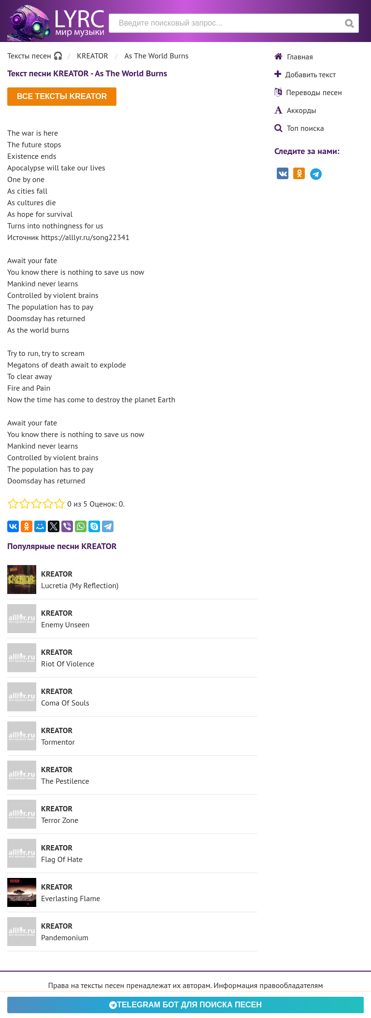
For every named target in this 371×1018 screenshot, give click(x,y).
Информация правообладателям (268, 985)
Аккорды (295, 110)
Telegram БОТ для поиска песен (185, 1005)
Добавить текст (305, 74)
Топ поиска (299, 128)
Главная (293, 56)
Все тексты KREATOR (62, 96)
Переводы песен (308, 92)
